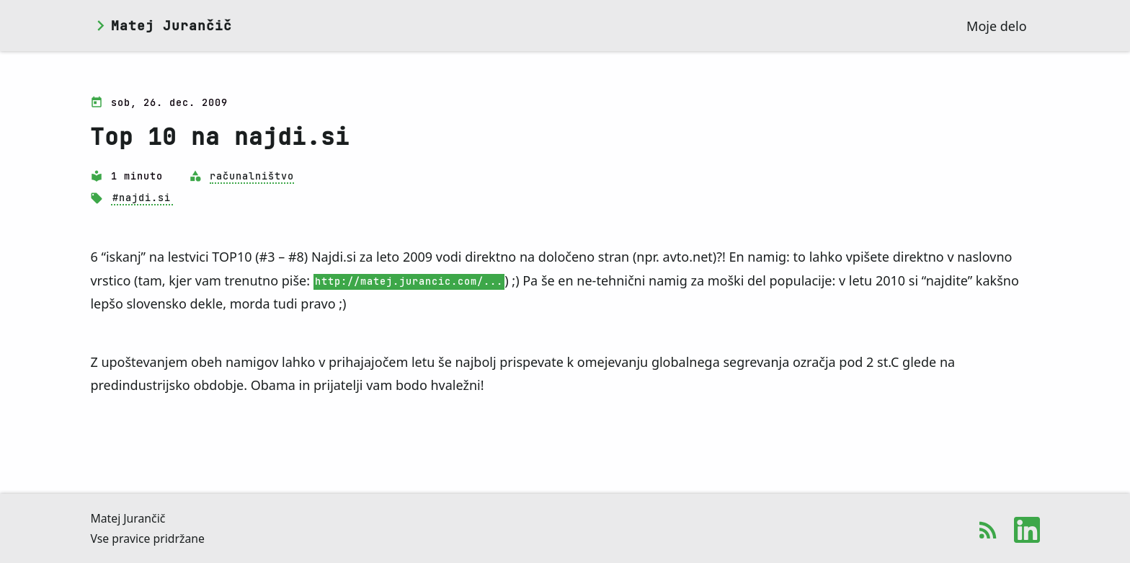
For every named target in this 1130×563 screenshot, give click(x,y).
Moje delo (996, 26)
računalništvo (252, 176)
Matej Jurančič (171, 26)
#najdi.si (141, 198)
